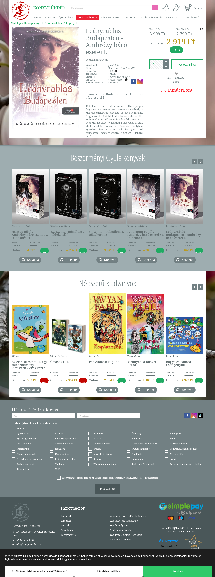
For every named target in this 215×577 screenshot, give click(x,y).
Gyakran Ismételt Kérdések (126, 534)
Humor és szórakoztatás (144, 443)
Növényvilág (176, 453)
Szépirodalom (55, 23)
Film (172, 438)
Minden (21, 428)
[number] (156, 64)
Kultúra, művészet (141, 448)
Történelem (23, 469)
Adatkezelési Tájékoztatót (144, 477)
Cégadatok (67, 530)
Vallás (58, 469)
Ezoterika (137, 438)
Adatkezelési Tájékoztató (124, 520)
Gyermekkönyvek (64, 443)
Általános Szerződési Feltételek (128, 516)
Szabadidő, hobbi (26, 464)
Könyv (37, 17)
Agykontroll (23, 433)
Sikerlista (128, 17)
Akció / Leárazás (87, 17)
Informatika (23, 448)
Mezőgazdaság (63, 453)
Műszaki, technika (102, 453)
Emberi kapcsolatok (65, 438)
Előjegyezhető (109, 17)
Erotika (97, 438)
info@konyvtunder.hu (26, 544)
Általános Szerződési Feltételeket (108, 477)
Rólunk (65, 525)
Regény (97, 458)
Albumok (98, 433)
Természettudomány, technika (185, 464)
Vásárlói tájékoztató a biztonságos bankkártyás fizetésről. (181, 530)
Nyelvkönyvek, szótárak (29, 458)
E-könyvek (175, 433)
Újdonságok (66, 17)
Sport (173, 458)
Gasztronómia (24, 443)
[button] (194, 6)
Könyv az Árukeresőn (169, 546)
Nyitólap (16, 23)
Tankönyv (60, 464)
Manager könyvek (26, 453)
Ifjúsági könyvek (33, 23)
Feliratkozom (107, 488)
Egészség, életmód (26, 438)
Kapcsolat (172, 17)
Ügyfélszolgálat (119, 525)
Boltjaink (66, 516)
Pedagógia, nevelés (65, 458)
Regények (71, 23)
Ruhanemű (137, 458)
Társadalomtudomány (104, 464)
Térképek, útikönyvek (143, 464)
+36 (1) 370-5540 (23, 539)
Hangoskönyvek (102, 443)
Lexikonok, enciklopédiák (183, 448)
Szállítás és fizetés (150, 17)
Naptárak (137, 453)
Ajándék (50, 17)
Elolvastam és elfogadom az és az (110, 477)
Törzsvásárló (190, 17)
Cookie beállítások (120, 539)
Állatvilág (137, 433)
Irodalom (60, 448)
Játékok (97, 448)
